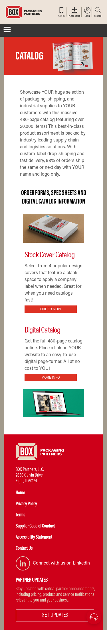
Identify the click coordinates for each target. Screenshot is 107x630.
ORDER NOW (50, 309)
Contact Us (24, 548)
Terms (20, 515)
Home (20, 493)
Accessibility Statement (34, 537)
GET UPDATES (55, 615)
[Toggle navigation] (7, 30)
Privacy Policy (26, 504)
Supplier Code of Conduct (35, 526)
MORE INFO (50, 377)
